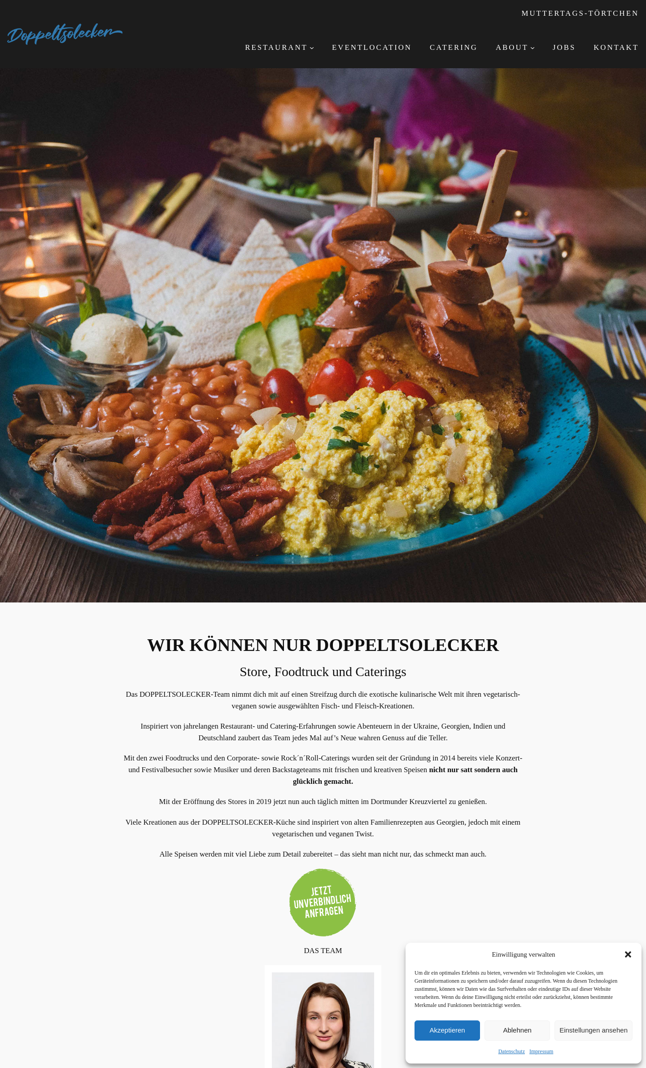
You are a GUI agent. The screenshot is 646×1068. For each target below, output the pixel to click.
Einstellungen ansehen (593, 1030)
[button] (628, 954)
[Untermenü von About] (532, 47)
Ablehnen (517, 1030)
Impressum (541, 1051)
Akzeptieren (447, 1030)
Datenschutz (511, 1051)
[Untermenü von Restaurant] (312, 47)
